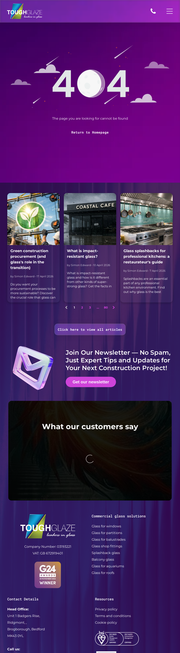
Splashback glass (106, 497)
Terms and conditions (113, 560)
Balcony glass (103, 504)
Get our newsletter (91, 382)
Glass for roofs (103, 517)
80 (106, 307)
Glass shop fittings (107, 490)
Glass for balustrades (109, 484)
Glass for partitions (107, 477)
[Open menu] (169, 11)
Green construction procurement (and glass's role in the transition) (29, 259)
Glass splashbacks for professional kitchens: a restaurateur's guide (146, 256)
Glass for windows (106, 470)
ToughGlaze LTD (66, 630)
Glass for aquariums (108, 510)
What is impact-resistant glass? (82, 254)
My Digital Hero (152, 630)
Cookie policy (106, 566)
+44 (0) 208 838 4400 (25, 600)
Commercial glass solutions (119, 460)
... (98, 307)
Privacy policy (106, 553)
